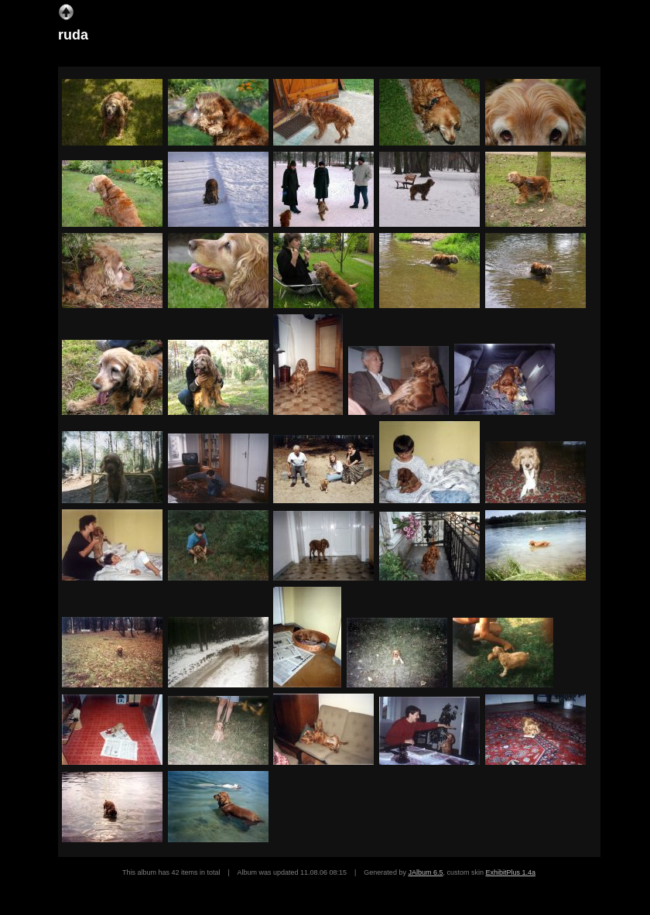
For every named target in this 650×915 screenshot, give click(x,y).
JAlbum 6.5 (425, 872)
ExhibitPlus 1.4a (510, 872)
